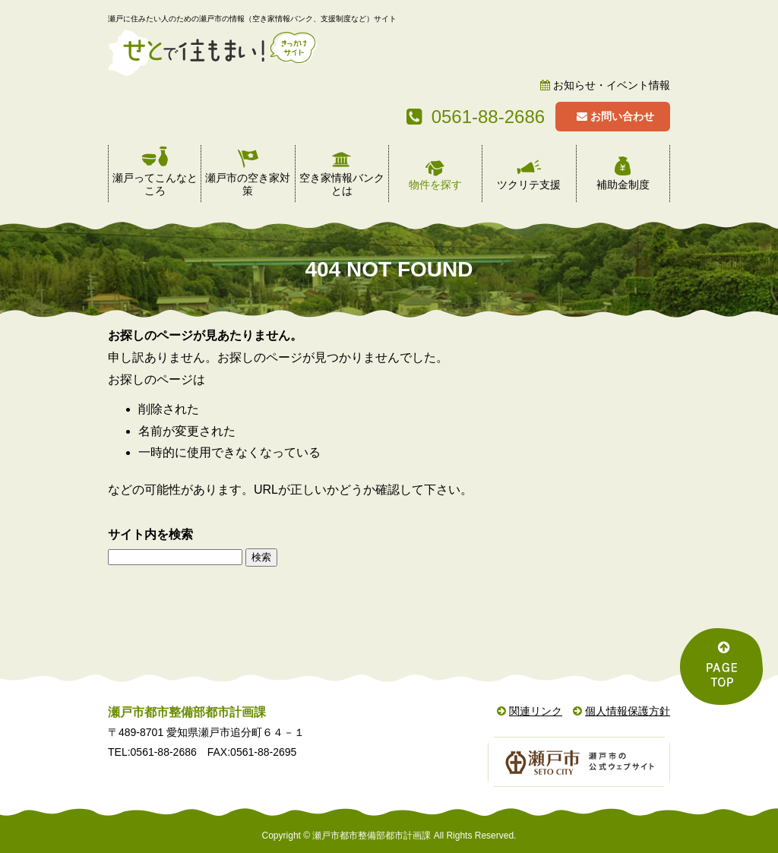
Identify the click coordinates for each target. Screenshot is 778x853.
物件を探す (435, 184)
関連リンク (535, 711)
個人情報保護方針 (627, 711)
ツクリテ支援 (529, 184)
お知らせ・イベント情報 (611, 85)
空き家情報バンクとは (341, 184)
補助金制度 (623, 184)
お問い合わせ (615, 116)
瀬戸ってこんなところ (155, 184)
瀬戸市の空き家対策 (247, 184)
